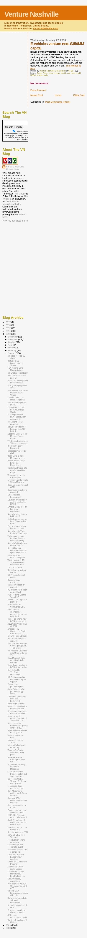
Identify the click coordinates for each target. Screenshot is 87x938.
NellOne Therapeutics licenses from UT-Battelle (16, 429)
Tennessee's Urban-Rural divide (16, 476)
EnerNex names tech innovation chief (16, 527)
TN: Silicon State (14, 567)
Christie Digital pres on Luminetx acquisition (17, 509)
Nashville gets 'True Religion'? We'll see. (17, 532)
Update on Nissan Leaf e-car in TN (17, 851)
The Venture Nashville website (11, 202)
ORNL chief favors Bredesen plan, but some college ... (17, 774)
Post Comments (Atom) (57, 101)
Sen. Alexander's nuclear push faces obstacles (17, 793)
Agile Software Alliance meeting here (17, 731)
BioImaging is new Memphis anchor (16, 457)
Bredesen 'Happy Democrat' (14, 447)
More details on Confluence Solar (16, 605)
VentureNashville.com (45, 28)
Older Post (79, 95)
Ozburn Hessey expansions (14, 880)
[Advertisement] (21, 246)
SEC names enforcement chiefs (17, 916)
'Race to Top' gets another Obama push (15, 752)
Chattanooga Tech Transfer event (15, 846)
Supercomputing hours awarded (17, 491)
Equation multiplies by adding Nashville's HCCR (17, 502)
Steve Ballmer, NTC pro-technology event (16, 691)
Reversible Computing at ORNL (17, 625)
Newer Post (36, 95)
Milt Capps (20, 193)
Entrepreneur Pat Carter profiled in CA (16, 759)
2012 (8, 328)
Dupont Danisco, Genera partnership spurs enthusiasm (17, 550)
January (12, 353)
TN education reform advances (16, 841)
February (12, 350)
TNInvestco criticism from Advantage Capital (16, 409)
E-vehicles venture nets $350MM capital (17, 481)
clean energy (54, 73)
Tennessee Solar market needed (15, 787)
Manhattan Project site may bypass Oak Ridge (17, 470)
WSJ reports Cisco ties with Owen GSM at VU (17, 653)
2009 (8, 925)
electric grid (76, 73)
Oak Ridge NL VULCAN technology (13, 672)
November (13, 339)
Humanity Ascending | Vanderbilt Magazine (16, 766)
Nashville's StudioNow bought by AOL (17, 544)
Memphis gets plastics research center (17, 707)
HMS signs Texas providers (15, 423)
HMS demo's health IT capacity (17, 640)
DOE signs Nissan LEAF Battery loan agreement (16, 416)
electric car (65, 73)
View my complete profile (15, 220)
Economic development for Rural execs (17, 381)
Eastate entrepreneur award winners (16, 811)
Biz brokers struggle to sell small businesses (17, 900)
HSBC (33, 75)
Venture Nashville (31, 14)
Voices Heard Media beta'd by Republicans (16, 463)
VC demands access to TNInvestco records (17, 442)
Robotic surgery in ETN (17, 832)
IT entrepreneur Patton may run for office (17, 712)
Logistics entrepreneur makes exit (17, 828)
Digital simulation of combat (15, 586)
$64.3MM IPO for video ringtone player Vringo (17, 392)
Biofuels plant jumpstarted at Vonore (15, 363)
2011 (8, 331)
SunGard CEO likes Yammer (15, 836)
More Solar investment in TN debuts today (17, 666)
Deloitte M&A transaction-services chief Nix (17, 893)
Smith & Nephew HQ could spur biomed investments (16, 822)
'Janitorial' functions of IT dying (17, 921)
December (13, 337)
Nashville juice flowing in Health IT (17, 515)
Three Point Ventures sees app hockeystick (16, 698)
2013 (8, 325)
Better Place (42, 73)
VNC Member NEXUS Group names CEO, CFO (17, 886)
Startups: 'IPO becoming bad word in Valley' (17, 800)
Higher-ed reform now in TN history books (17, 620)
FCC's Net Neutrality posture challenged (17, 816)
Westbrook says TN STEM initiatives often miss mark (15, 562)
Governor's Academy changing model (16, 911)
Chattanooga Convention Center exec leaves (17, 631)
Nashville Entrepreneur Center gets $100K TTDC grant (17, 645)
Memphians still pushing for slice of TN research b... (17, 718)
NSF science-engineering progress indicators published (17, 612)
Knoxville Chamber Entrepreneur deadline (15, 857)
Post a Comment (38, 90)
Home (58, 95)
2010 (8, 334)
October (12, 342)
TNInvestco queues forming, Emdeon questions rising (16, 538)
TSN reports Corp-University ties (15, 369)
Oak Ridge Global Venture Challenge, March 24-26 (17, 781)
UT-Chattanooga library (17, 373)
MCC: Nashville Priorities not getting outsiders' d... (17, 725)
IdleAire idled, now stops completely (16, 398)
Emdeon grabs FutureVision (14, 496)
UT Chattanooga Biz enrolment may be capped (16, 679)
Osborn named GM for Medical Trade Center (17, 436)
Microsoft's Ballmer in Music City (16, 746)
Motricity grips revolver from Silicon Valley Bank (17, 521)
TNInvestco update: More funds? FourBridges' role (16, 873)
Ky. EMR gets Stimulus (17, 636)
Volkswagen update (15, 703)
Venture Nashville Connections (15, 168)
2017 (8, 322)
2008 (8, 928)
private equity (42, 75)
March (11, 348)
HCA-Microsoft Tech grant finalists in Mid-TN (16, 660)
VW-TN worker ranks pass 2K (16, 377)
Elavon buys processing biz (15, 685)
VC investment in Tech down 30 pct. (17, 591)
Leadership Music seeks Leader (15, 868)
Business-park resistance (13, 581)
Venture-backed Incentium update (16, 556)
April (10, 345)
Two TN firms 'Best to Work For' (16, 596)
